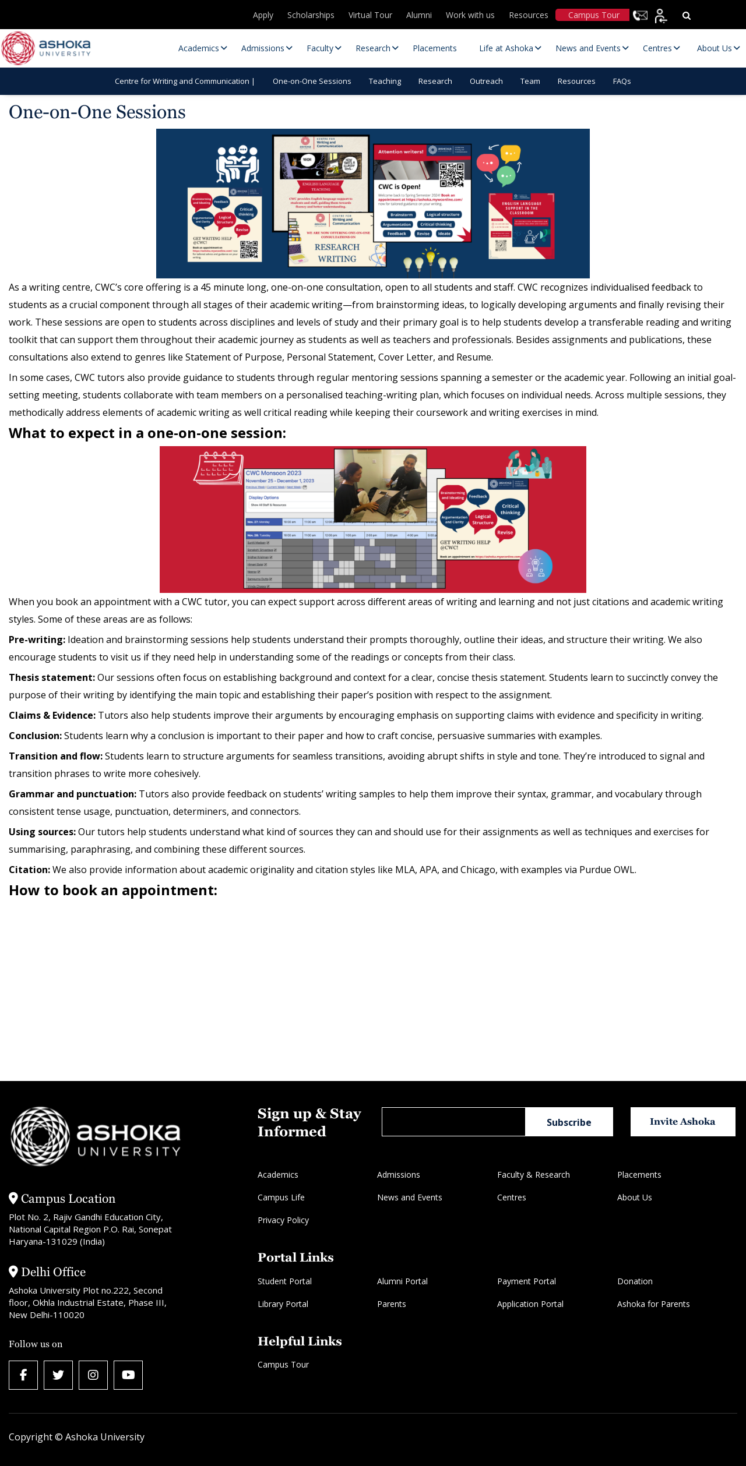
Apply (263, 14)
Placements (639, 1174)
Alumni (419, 14)
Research (435, 81)
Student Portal (285, 1281)
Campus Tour (594, 14)
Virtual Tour (370, 14)
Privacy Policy (283, 1219)
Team (530, 81)
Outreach (486, 81)
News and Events (409, 1197)
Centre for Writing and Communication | (185, 81)
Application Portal (530, 1303)
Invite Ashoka (683, 1121)
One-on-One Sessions (312, 81)
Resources (528, 14)
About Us (634, 1197)
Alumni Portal (402, 1281)
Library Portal (283, 1303)
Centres (511, 1197)
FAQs (622, 81)
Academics (278, 1174)
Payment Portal (526, 1281)
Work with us (470, 14)
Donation (635, 1281)
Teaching (385, 81)
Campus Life (281, 1197)
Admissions (398, 1174)
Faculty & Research (533, 1174)
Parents (391, 1303)
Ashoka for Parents (653, 1303)
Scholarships (311, 14)
